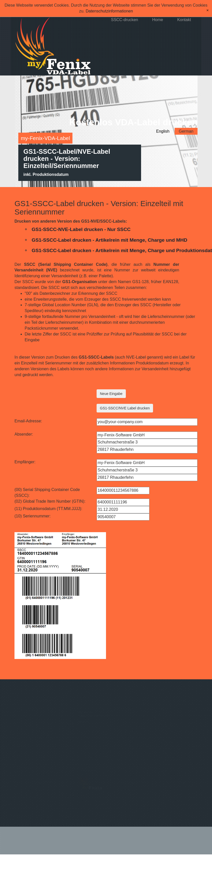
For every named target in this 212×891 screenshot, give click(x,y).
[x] (207, 10)
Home (157, 20)
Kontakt (184, 20)
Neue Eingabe (111, 393)
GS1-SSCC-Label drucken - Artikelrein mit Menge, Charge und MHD (109, 238)
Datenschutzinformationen (109, 11)
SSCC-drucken (124, 20)
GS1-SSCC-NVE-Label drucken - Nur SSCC (81, 228)
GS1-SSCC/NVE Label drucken (125, 407)
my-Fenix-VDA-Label (45, 138)
